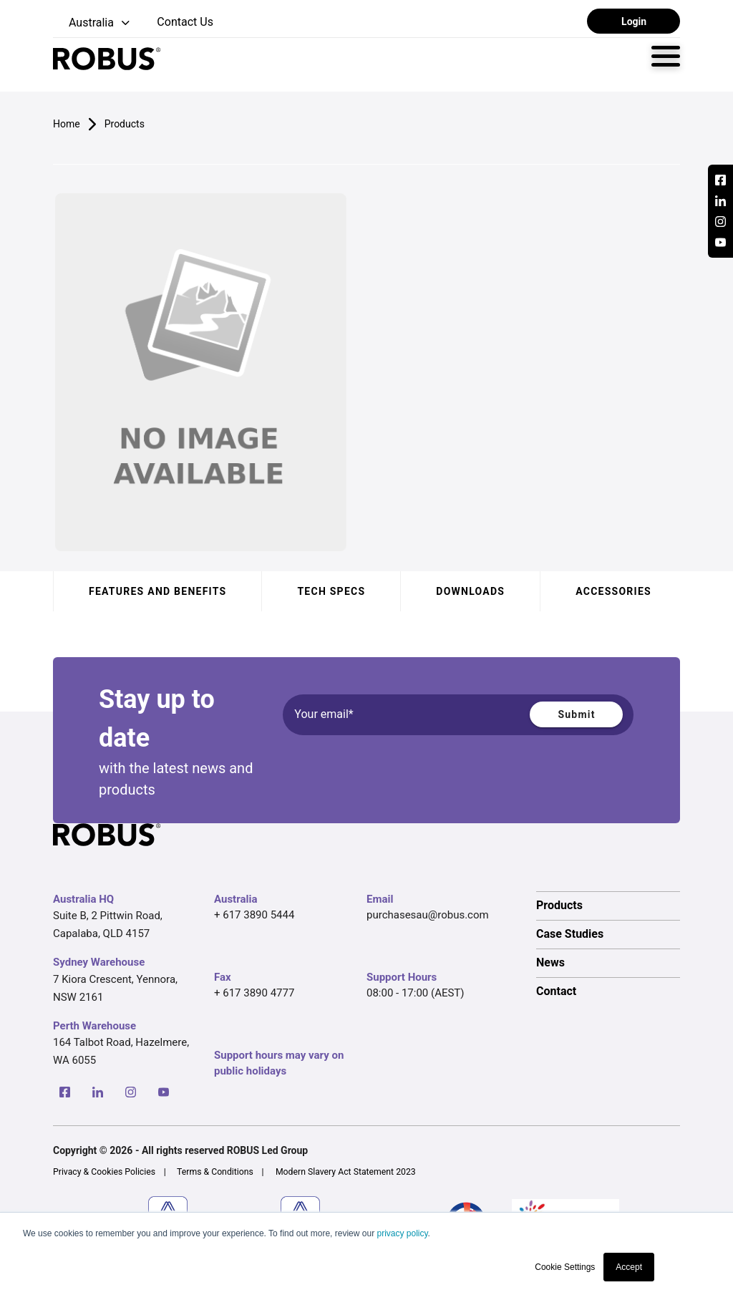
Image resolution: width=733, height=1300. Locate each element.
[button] (92, 23)
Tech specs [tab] (331, 591)
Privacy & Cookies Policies (104, 1172)
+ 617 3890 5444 (254, 914)
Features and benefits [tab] (157, 591)
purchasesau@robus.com (427, 914)
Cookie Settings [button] (565, 1267)
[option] (608, 905)
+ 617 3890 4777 (254, 992)
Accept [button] (629, 1267)
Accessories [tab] (613, 591)
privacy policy (402, 1233)
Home (66, 124)
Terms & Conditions (215, 1172)
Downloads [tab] (470, 591)
